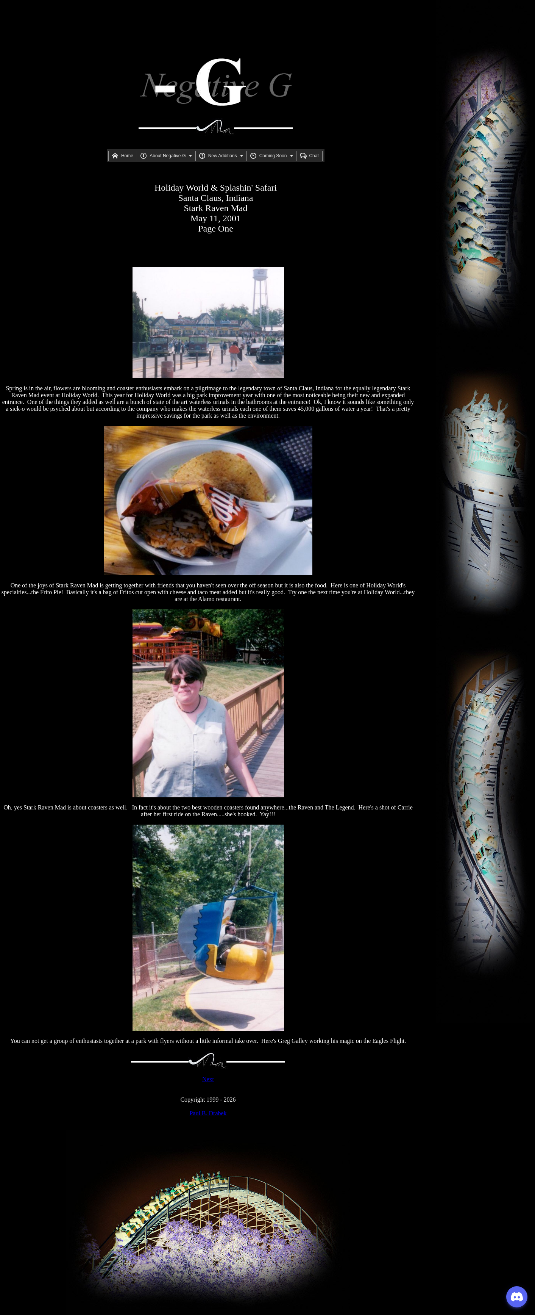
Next (208, 1079)
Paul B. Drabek (207, 1113)
